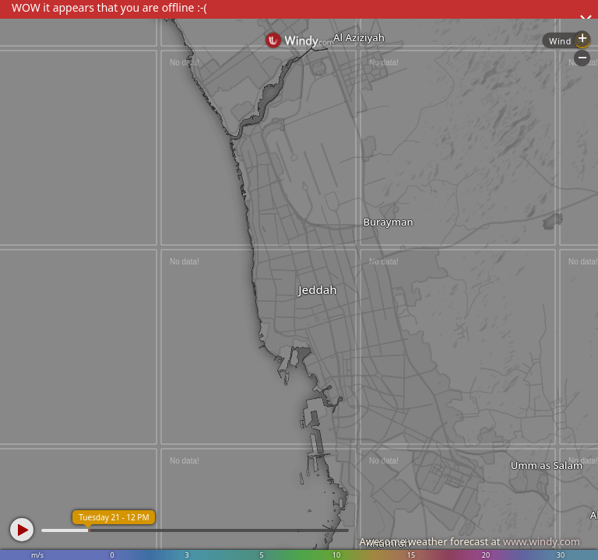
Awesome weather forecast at (469, 541)
